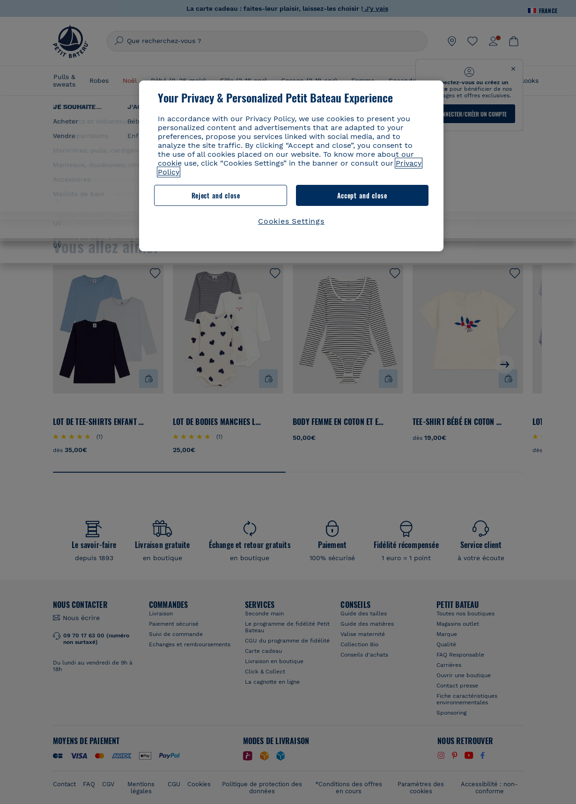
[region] (291, 165)
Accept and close (362, 195)
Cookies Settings (291, 221)
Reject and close (216, 195)
